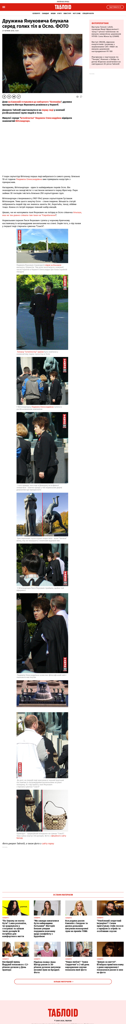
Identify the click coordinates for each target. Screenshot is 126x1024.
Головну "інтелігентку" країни (30, 352)
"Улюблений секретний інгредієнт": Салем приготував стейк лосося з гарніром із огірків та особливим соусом (110, 926)
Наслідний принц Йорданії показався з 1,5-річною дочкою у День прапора (15, 966)
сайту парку (48, 843)
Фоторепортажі (100, 23)
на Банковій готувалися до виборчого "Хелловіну (34, 102)
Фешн (53, 13)
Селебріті (36, 13)
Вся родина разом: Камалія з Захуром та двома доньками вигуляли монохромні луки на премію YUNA (76, 926)
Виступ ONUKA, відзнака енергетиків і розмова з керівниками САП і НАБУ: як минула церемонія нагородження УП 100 (105, 47)
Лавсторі (67, 13)
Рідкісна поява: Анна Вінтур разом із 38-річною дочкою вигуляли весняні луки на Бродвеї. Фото (47, 967)
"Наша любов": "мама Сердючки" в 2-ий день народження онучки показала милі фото (77, 966)
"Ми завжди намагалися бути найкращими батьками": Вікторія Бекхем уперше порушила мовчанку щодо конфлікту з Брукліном (46, 928)
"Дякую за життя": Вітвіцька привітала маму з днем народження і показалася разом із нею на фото (110, 967)
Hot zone (77, 13)
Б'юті (59, 13)
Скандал (45, 13)
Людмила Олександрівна (29, 179)
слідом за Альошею (53, 265)
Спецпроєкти (88, 13)
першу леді (47, 110)
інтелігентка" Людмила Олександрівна (41, 118)
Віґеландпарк (22, 121)
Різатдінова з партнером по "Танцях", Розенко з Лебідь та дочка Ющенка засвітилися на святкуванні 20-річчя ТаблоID (106, 60)
